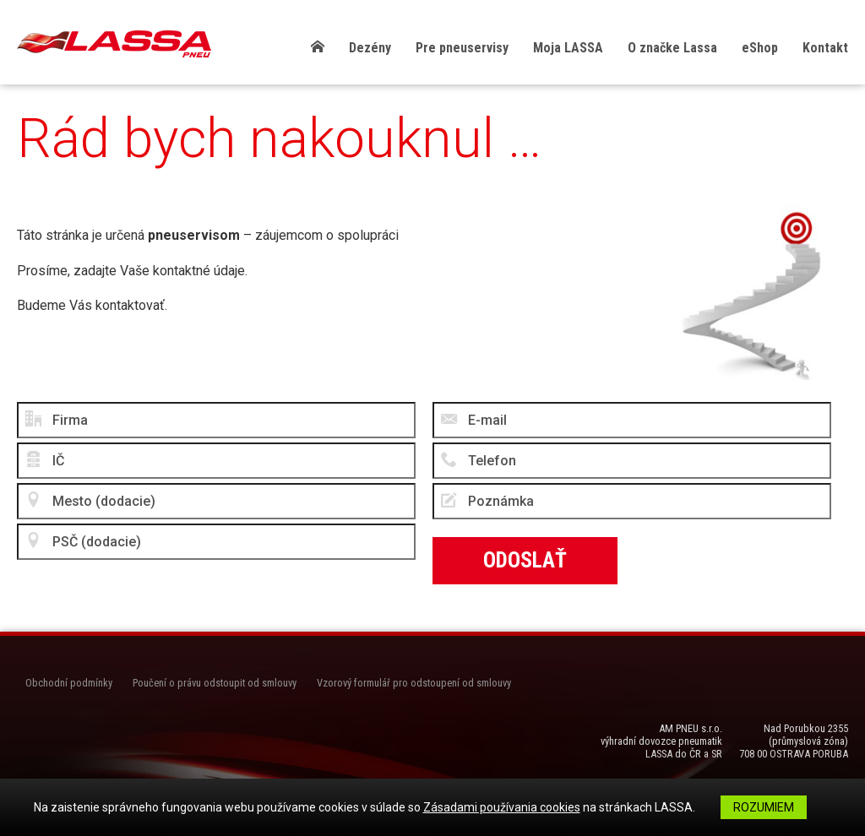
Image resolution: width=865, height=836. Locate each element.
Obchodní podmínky (68, 682)
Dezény (370, 48)
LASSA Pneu (114, 43)
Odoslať (525, 560)
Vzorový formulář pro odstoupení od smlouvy (414, 682)
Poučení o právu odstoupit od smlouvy (214, 682)
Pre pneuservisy (462, 48)
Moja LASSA (568, 48)
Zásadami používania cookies (501, 807)
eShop (760, 48)
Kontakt (825, 48)
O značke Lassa (672, 48)
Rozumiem (763, 807)
